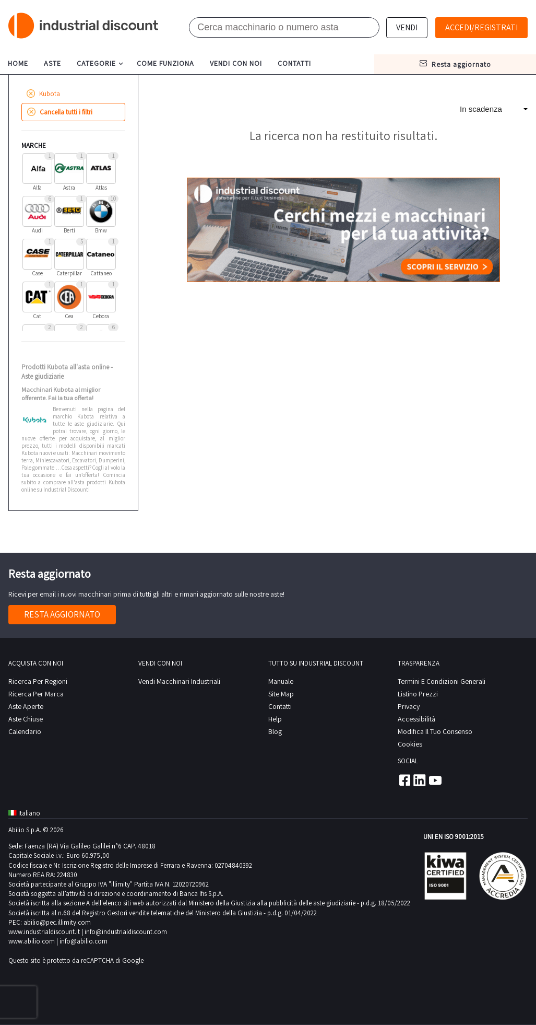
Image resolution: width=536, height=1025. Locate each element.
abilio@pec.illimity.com (57, 922)
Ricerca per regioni (37, 681)
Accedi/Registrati (481, 27)
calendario (24, 731)
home (18, 63)
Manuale (280, 681)
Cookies (410, 744)
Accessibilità (416, 719)
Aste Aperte (25, 706)
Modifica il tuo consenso (435, 731)
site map (281, 693)
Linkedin (419, 780)
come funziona (165, 63)
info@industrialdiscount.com (126, 931)
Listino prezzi (418, 693)
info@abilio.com (83, 941)
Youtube (435, 780)
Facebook (404, 780)
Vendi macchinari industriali (179, 681)
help (275, 719)
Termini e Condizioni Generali (441, 681)
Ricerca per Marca (36, 693)
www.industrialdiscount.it (44, 931)
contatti (294, 63)
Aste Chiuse (25, 719)
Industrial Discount (84, 25)
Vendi (407, 27)
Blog (275, 731)
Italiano (24, 813)
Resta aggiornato (62, 614)
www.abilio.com (31, 941)
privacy (409, 706)
